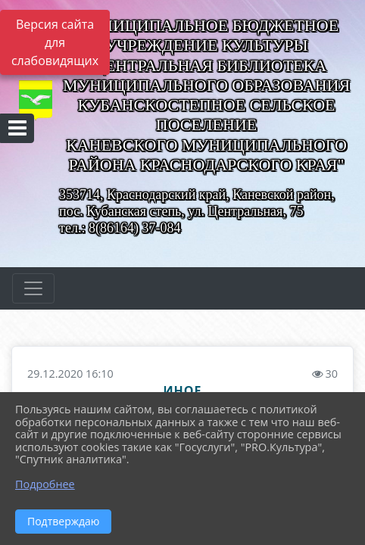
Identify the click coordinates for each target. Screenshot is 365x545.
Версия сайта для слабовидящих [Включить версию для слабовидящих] (54, 42)
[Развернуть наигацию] (33, 288)
